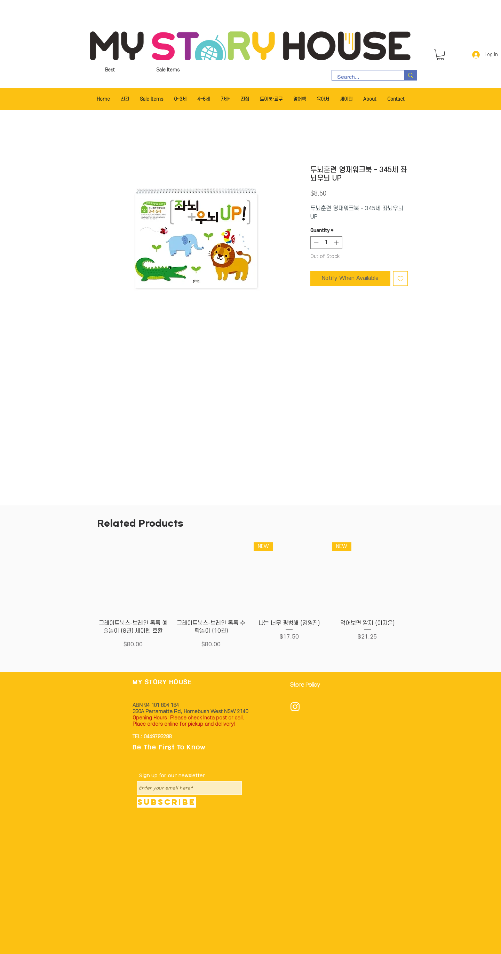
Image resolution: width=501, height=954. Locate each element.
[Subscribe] (166, 802)
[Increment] (337, 243)
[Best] (110, 70)
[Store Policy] (307, 685)
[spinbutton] (326, 243)
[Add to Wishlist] (400, 278)
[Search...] (363, 77)
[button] (440, 54)
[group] (250, 599)
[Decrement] (315, 243)
